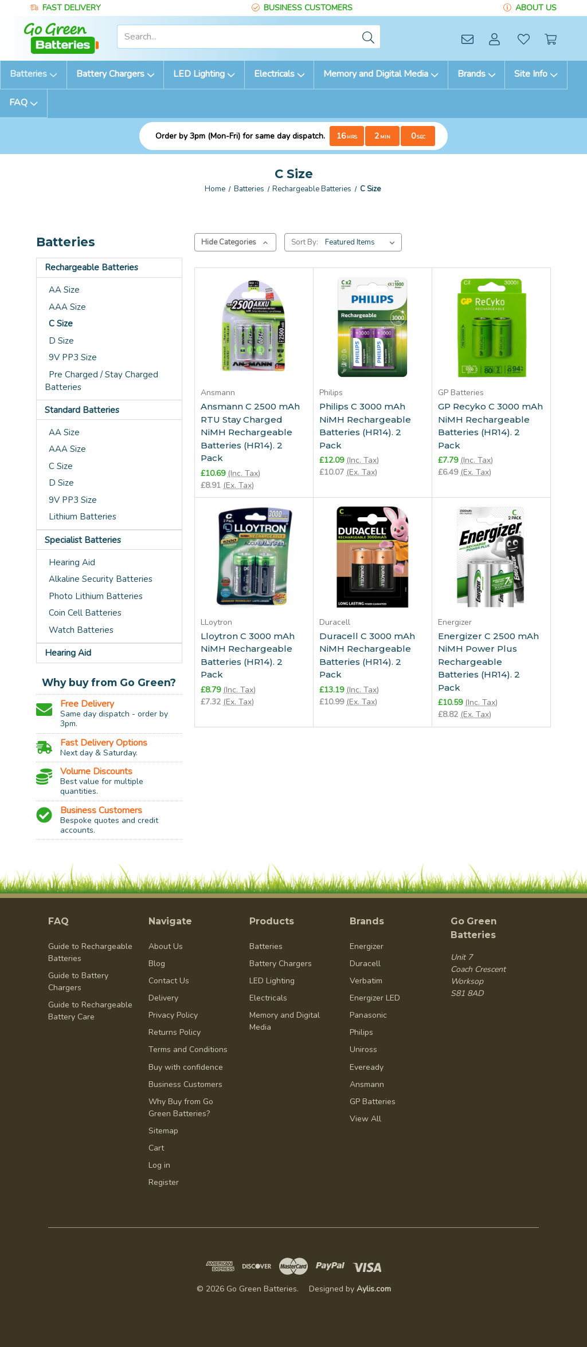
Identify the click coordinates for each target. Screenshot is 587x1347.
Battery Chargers (115, 74)
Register (163, 1182)
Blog (156, 963)
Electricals (279, 74)
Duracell (365, 963)
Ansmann (367, 1084)
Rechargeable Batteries (91, 267)
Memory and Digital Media (381, 74)
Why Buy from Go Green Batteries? (180, 1107)
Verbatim (366, 980)
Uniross (363, 1049)
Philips (361, 1032)
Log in (159, 1165)
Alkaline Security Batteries (100, 579)
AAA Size (67, 307)
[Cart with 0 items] (550, 39)
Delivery (163, 997)
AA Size (64, 290)
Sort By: (304, 242)
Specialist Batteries (83, 540)
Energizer (366, 946)
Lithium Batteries (82, 516)
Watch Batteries (81, 630)
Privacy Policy (173, 1015)
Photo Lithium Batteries (96, 596)
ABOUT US (536, 7)
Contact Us (168, 980)
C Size (61, 323)
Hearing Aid (72, 562)
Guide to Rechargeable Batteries (90, 952)
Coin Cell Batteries (85, 613)
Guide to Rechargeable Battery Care (90, 1010)
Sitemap (163, 1130)
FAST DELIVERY (71, 7)
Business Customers (185, 1084)
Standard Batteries (82, 410)
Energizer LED (375, 997)
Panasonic (368, 1015)
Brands (476, 74)
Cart (156, 1148)
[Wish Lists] (523, 39)
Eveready (366, 1067)
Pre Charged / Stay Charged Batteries (101, 381)
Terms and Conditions (188, 1049)
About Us (165, 946)
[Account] (494, 39)
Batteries (33, 74)
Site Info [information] (536, 74)
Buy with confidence (185, 1067)
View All (365, 1118)
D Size (61, 340)
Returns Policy (174, 1032)
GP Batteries (373, 1101)
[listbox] (362, 242)
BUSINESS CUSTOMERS (308, 7)
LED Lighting (204, 74)
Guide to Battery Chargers (78, 981)
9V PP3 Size (73, 357)
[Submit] (369, 37)
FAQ (23, 102)
